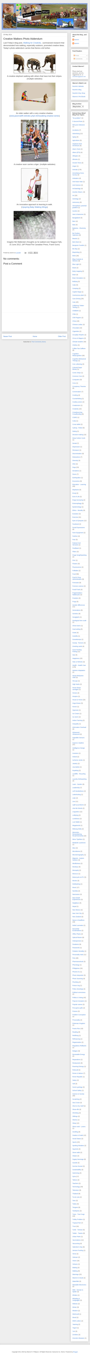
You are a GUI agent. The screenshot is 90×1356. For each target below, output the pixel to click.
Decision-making (77, 434)
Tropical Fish (76, 1223)
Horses (74, 693)
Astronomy (75, 202)
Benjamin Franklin (78, 245)
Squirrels (75, 1149)
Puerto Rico (76, 1028)
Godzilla (75, 636)
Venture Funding (77, 1250)
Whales (74, 1295)
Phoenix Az (76, 972)
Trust (74, 1226)
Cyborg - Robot (77, 428)
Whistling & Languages (76, 1299)
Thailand (75, 1193)
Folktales (75, 570)
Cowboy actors (77, 402)
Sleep (74, 1123)
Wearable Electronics (79, 1285)
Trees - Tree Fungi (78, 1214)
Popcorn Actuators (78, 1001)
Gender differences (78, 605)
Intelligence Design (78, 748)
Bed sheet (75, 242)
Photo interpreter (77, 975)
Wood (74, 1317)
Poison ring (76, 985)
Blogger (75, 1352)
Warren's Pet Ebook (78, 96)
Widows (75, 1304)
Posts (76, 55)
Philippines (76, 968)
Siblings (75, 1116)
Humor (74, 706)
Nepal (74, 906)
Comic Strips (76, 373)
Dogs (74, 467)
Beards (74, 238)
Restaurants (76, 1063)
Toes (74, 1200)
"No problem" (76, 118)
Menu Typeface (77, 839)
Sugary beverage (78, 1159)
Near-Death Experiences (76, 898)
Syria (74, 1176)
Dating (74, 431)
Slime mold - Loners (79, 1126)
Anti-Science (76, 185)
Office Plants (76, 934)
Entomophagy (76, 503)
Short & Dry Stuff (77, 1106)
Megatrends (76, 825)
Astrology (75, 199)
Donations (75, 471)
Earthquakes (76, 478)
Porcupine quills (77, 1008)
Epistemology (76, 507)
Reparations (76, 1059)
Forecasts (75, 582)
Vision (74, 1261)
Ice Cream (75, 713)
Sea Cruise (76, 1102)
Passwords (76, 948)
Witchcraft (75, 1314)
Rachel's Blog (76, 90)
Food (74, 574)
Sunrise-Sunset (77, 1166)
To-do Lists (76, 1197)
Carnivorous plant (78, 295)
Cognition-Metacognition (77, 354)
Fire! (73, 560)
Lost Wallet (76, 822)
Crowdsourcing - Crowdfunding (77, 413)
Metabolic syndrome (79, 843)
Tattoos (74, 1180)
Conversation (76, 392)
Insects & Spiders (78, 743)
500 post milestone (78, 125)
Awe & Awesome (77, 214)
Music (74, 887)
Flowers (75, 564)
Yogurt (74, 1328)
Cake (74, 285)
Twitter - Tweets (77, 1233)
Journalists (75, 767)
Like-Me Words (77, 808)
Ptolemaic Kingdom (78, 1023)
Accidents (75, 130)
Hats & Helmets (77, 662)
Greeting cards (77, 646)
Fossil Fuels (76, 589)
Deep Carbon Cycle (78, 438)
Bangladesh (76, 218)
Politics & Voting (77, 997)
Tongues (75, 1207)
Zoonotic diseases (78, 1338)
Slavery (74, 1120)
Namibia (75, 891)
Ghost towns (76, 626)
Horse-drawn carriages (76, 688)
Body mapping (77, 271)
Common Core (77, 376)
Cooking (75, 395)
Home (35, 336)
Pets (73, 958)
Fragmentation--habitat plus (77, 594)
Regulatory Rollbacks (79, 1046)
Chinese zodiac (77, 324)
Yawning (75, 1324)
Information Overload (79, 727)
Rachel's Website (78, 86)
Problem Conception (79, 1015)
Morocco (75, 874)
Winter (74, 1307)
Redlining (75, 1035)
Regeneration (76, 1042)
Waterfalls (75, 1281)
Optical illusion (77, 937)
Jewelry (74, 763)
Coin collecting (77, 364)
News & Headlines (78, 920)
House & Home (77, 700)
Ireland (74, 757)
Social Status (76, 1138)
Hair (73, 655)
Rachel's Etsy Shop (78, 93)
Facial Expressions (78, 527)
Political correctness (79, 992)
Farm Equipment (77, 532)
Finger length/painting (79, 555)
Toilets (74, 1204)
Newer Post (7, 336)
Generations (76, 610)
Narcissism (76, 894)
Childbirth (75, 311)
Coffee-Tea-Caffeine (79, 348)
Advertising (76, 133)
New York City (77, 913)
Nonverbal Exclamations (76, 929)
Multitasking (76, 884)
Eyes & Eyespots (78, 520)
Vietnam (75, 1257)
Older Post (62, 336)
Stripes (74, 1156)
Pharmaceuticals (77, 961)
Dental (74, 443)
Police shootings (77, 989)
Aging (74, 137)
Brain (74, 274)
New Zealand (76, 917)
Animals (75, 169)
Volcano (75, 1264)
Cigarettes (75, 331)
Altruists (75, 159)
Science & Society (78, 1094)
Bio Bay (74, 249)
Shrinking (75, 1113)
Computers (76, 379)
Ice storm (75, 717)
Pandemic (75, 944)
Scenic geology (77, 1087)
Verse (74, 1254)
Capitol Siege (76, 292)
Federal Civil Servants (76, 544)
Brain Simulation (77, 278)
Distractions (76, 457)
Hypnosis (75, 710)
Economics (76, 481)
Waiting (74, 1267)
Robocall (75, 1070)
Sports (74, 1142)
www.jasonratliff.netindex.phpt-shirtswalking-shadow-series (34, 116)
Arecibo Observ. (77, 192)
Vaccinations (76, 1240)
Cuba (74, 421)
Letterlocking (76, 794)
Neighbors (75, 903)
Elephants (75, 490)
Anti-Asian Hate (77, 181)
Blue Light (75, 264)
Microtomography (78, 855)
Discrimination (77, 453)
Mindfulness (76, 863)
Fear (73, 539)
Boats (74, 268)
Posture (74, 1011)
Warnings (75, 1274)
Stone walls (76, 1152)
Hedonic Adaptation (78, 670)
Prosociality (76, 1020)
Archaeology (76, 188)
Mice (74, 848)
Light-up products (78, 805)
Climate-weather (77, 342)
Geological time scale (79, 620)
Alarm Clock (76, 149)
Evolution (75, 514)
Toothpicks (75, 1211)
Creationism (76, 405)
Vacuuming (76, 1243)
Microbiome (76, 851)
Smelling (75, 1132)
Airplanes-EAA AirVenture (77, 144)
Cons (74, 383)
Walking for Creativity (32, 43)
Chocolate (75, 328)
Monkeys (75, 867)
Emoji (74, 493)
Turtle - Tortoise (77, 1230)
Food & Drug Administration (77, 578)
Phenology (75, 965)
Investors (75, 753)
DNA (74, 464)
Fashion (75, 536)
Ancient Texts (76, 163)
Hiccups (75, 681)
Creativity (75, 409)
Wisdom (75, 1310)
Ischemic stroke (77, 760)
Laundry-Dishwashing (79, 779)
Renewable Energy (78, 1054)
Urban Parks (76, 1236)
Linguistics (75, 812)
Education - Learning (79, 484)
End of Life (75, 496)
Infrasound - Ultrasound (76, 733)
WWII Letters (76, 1321)
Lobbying (75, 815)
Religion (75, 1051)
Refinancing (76, 1039)
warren (77, 39)
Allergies (75, 156)
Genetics (75, 613)
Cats (73, 302)
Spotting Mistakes (78, 1145)
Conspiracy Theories (79, 386)
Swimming (75, 1173)
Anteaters (75, 178)
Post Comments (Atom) (39, 342)
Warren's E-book (77, 1278)
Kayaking (75, 770)
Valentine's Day (77, 1247)
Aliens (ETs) (76, 152)
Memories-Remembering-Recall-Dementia (77, 834)
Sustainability (76, 1169)
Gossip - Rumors (77, 643)
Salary (74, 1080)
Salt (73, 1083)
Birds (74, 256)
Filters (74, 551)
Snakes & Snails (77, 1135)
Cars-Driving (76, 298)
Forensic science (77, 586)
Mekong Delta (76, 829)
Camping (75, 288)
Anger (74, 166)
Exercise (75, 517)
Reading (75, 1032)
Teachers (75, 1183)
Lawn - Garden (77, 784)
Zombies (75, 1334)
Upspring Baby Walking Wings (34, 207)
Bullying (75, 281)
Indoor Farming (77, 720)
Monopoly (75, 870)
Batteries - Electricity (79, 228)
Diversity (75, 460)
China (74, 321)
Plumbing (75, 982)
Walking (75, 1271)
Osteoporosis (76, 941)
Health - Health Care (79, 665)
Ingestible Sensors (78, 737)
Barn (74, 221)
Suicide (74, 1163)
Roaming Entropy (78, 1066)
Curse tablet (76, 424)
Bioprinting (75, 252)
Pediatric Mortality (78, 951)
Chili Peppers (76, 317)
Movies (74, 880)
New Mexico (76, 910)
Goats (74, 632)
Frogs (74, 601)
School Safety (76, 1090)
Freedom (75, 598)
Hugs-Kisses (76, 703)
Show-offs (75, 1109)
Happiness (75, 658)
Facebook (75, 524)
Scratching (75, 1099)
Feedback (75, 548)
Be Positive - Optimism (76, 234)
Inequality (75, 724)
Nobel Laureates (77, 925)
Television (75, 1190)
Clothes (74, 345)
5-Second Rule (77, 121)
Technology (76, 1187)
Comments (78, 59)
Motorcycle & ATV (78, 877)
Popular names (77, 1004)
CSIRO (74, 417)
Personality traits (77, 954)
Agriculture (75, 140)
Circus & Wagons (78, 338)
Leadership (76, 787)
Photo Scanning (77, 978)
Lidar (74, 798)
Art (73, 195)
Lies (73, 801)
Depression (76, 447)
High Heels (76, 684)
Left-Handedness (78, 791)
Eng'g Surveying (77, 500)
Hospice (75, 696)
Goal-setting (76, 629)
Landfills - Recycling (79, 774)
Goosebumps (76, 639)
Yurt (73, 1331)
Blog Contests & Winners (77, 260)
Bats (73, 225)
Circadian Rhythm (78, 335)
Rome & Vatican (77, 1073)
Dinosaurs (75, 450)
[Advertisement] (34, 322)
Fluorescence (76, 567)
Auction (74, 211)
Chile (74, 314)
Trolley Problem (77, 1219)
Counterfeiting (77, 398)
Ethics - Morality (77, 510)
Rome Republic (77, 1077)
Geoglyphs (75, 617)
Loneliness (75, 818)
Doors (74, 474)
